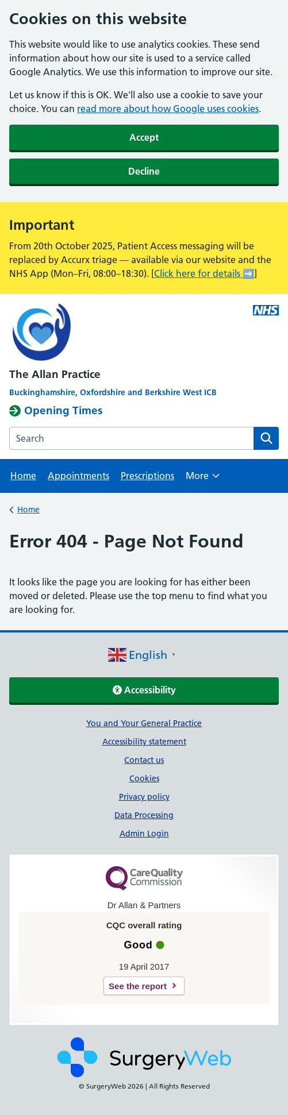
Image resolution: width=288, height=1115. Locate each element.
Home (23, 475)
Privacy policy (144, 797)
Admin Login (144, 833)
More (203, 479)
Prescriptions (147, 475)
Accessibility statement (144, 741)
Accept (144, 137)
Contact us (144, 760)
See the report (138, 986)
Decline (144, 171)
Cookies (144, 778)
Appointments (78, 475)
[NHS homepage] (144, 333)
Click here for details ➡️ (204, 273)
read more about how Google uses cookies (168, 108)
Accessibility (144, 690)
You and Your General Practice (144, 723)
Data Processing (144, 815)
